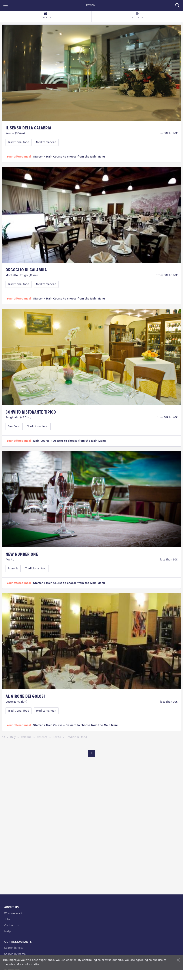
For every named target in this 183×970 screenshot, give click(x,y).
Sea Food (14, 426)
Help (7, 931)
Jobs (7, 919)
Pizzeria (13, 568)
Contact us (11, 925)
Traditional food (18, 142)
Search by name (15, 954)
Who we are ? (13, 913)
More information (28, 964)
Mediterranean (46, 142)
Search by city (13, 948)
